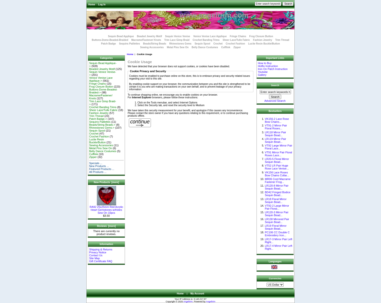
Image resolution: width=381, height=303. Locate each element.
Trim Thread (282, 40)
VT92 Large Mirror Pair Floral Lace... (278, 147)
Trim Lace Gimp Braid (177, 40)
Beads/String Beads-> (102, 124)
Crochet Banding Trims (206, 40)
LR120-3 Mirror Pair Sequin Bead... (277, 214)
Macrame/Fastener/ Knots (146, 40)
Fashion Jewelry (262, 40)
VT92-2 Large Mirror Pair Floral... (277, 207)
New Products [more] (106, 182)
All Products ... (97, 171)
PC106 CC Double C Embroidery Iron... (277, 234)
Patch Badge (108, 43)
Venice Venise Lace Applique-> (100, 79)
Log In (102, 4)
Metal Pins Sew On (178, 47)
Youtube (263, 71)
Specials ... (95, 163)
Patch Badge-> (98, 118)
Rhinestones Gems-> (101, 127)
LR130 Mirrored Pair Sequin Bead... (277, 221)
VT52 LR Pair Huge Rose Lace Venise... (277, 167)
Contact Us (95, 255)
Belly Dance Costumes (205, 47)
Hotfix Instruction (268, 66)
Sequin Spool (202, 43)
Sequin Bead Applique (121, 36)
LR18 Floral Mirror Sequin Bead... (276, 200)
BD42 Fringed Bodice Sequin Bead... (278, 194)
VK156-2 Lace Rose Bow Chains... (277, 120)
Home (91, 4)
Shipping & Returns (100, 249)
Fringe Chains (238, 36)
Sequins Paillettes (129, 43)
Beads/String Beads (154, 43)
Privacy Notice (97, 252)
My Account (197, 293)
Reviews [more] (106, 226)
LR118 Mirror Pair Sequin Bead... (275, 134)
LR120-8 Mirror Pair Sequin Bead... (277, 187)
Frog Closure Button (261, 36)
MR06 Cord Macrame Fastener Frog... (278, 180)
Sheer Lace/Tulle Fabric (236, 40)
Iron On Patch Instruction (273, 68)
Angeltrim (188, 301)
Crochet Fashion (235, 43)
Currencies (275, 278)
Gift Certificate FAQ (100, 261)
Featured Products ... (101, 169)
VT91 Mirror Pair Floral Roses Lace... (278, 154)
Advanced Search (275, 100)
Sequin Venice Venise (177, 36)
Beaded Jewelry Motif (149, 36)
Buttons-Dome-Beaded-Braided (110, 40)
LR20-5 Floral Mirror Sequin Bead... (277, 160)
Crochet (218, 43)
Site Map (94, 258)
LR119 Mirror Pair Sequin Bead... (275, 140)
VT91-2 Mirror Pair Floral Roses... (276, 127)
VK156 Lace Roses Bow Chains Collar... (277, 174)
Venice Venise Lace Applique (210, 36)
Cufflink (225, 47)
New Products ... (99, 166)
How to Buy (264, 63)
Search (275, 85)
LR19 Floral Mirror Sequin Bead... (276, 227)
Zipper (237, 47)
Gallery (262, 74)
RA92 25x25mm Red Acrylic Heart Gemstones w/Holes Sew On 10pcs (106, 208)
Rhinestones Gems (180, 43)
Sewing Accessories (152, 47)
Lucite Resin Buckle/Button (264, 43)
